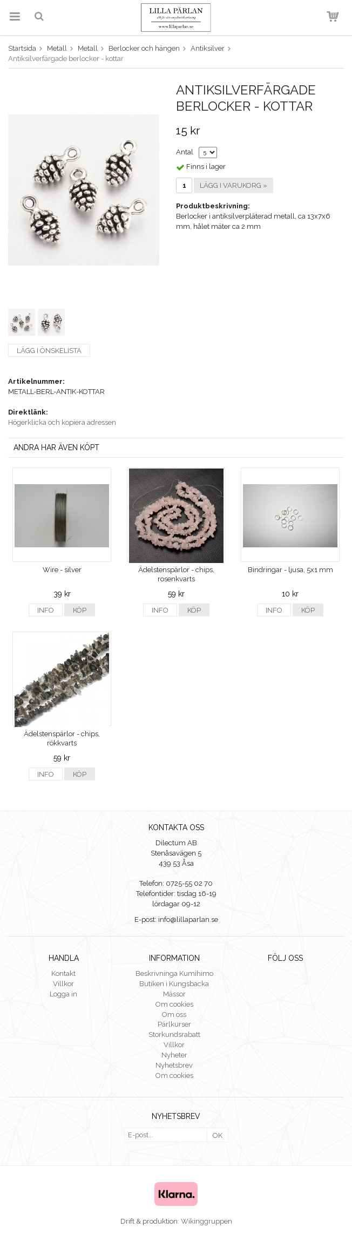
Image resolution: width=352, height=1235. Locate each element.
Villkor (63, 984)
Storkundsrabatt (174, 1034)
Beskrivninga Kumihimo (174, 973)
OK (217, 1135)
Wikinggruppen (206, 1221)
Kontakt (63, 973)
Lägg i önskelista (49, 351)
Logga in (63, 994)
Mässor (174, 994)
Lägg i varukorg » (233, 185)
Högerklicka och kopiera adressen (62, 422)
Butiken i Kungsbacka (174, 984)
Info (45, 610)
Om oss (174, 1014)
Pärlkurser (174, 1024)
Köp (79, 610)
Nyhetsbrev (174, 1065)
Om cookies (174, 1004)
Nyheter (174, 1055)
